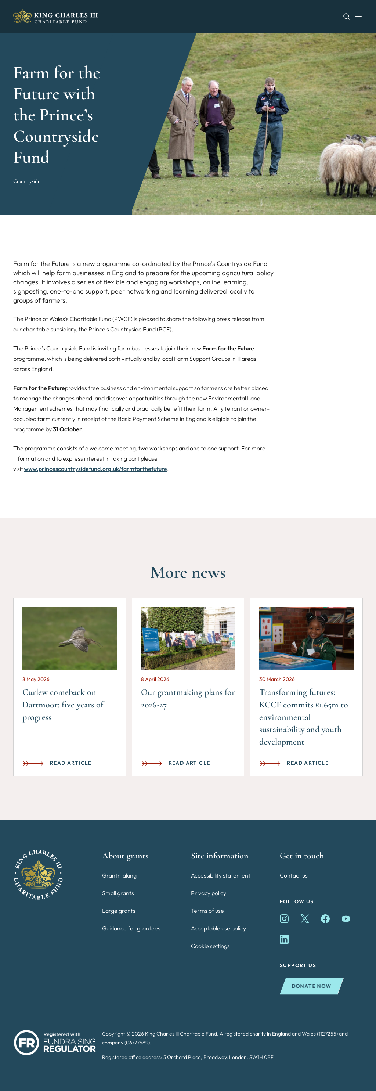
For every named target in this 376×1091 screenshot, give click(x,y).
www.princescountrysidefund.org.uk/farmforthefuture (95, 468)
